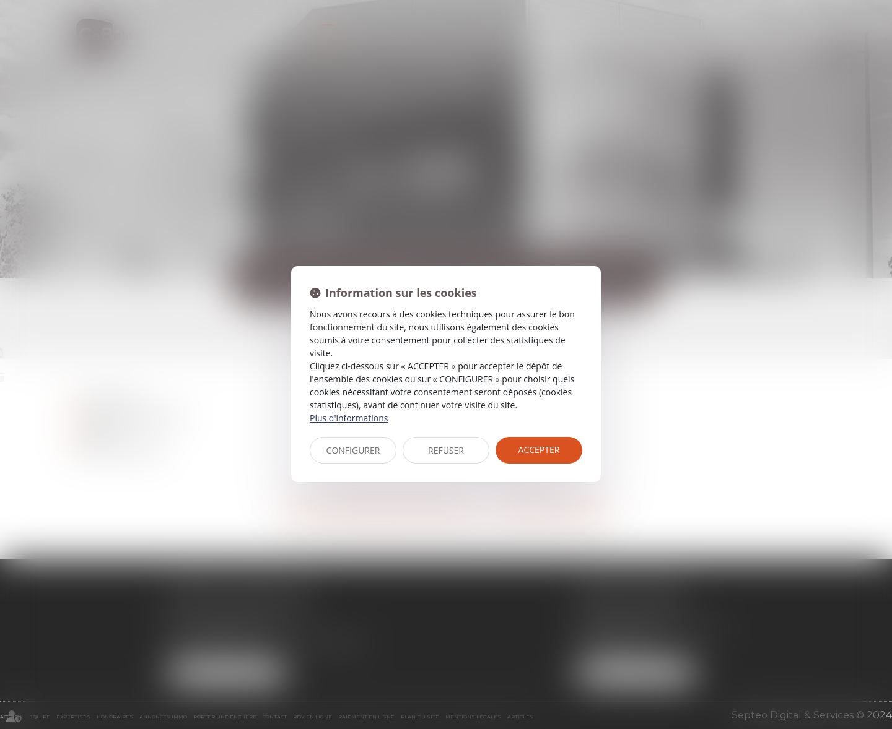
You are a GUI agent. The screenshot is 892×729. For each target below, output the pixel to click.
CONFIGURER (353, 450)
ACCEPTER (539, 449)
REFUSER (446, 450)
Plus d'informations (349, 418)
